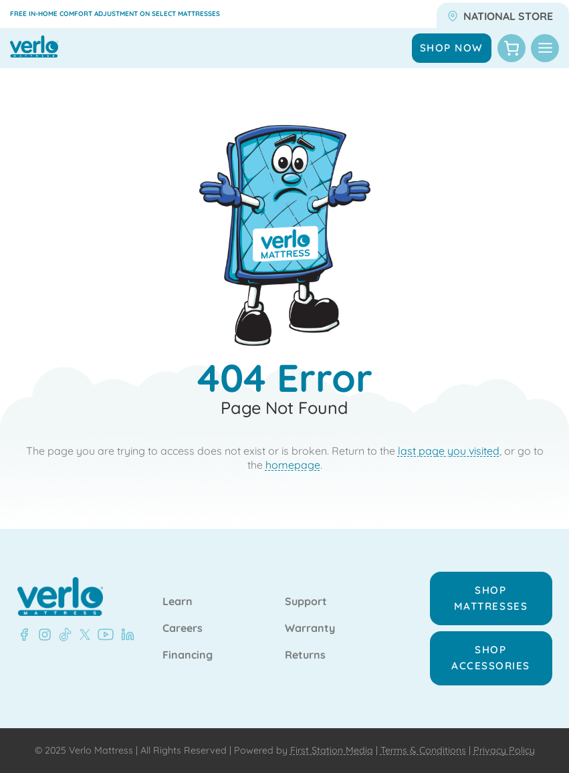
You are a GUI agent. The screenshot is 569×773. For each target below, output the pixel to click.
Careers (182, 628)
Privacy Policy (504, 750)
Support (306, 601)
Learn (177, 601)
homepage (292, 464)
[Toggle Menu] (545, 48)
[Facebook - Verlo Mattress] (24, 634)
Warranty (310, 628)
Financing (187, 655)
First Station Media (331, 750)
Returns (305, 655)
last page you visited (448, 450)
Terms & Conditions (423, 750)
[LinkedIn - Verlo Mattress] (42, 634)
